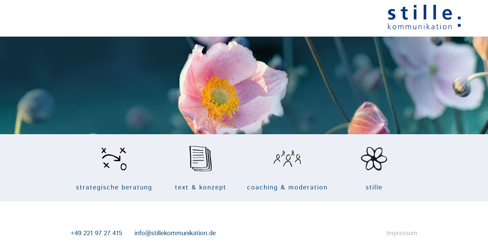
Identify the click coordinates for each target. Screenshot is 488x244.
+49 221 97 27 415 (53, 233)
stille (406, 168)
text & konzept (190, 168)
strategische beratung (81, 168)
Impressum (445, 233)
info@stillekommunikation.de (131, 233)
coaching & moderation (298, 168)
